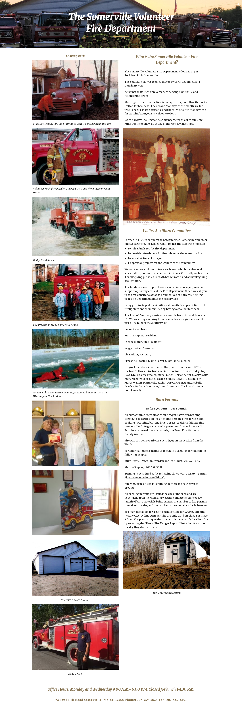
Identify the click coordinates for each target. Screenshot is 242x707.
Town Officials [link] (18, 166)
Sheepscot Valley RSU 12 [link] (22, 139)
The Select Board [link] (19, 130)
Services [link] (14, 49)
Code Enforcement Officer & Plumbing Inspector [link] (24, 107)
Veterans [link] (11, 185)
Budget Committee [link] (17, 173)
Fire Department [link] (22, 97)
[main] (140, 24)
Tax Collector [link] (20, 68)
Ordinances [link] (13, 192)
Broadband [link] (13, 179)
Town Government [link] (21, 160)
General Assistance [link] (24, 74)
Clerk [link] (15, 55)
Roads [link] (16, 80)
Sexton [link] (16, 118)
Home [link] (10, 42)
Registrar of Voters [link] (24, 124)
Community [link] (16, 153)
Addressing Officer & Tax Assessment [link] (24, 89)
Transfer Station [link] (19, 147)
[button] (238, 4)
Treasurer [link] (18, 61)
